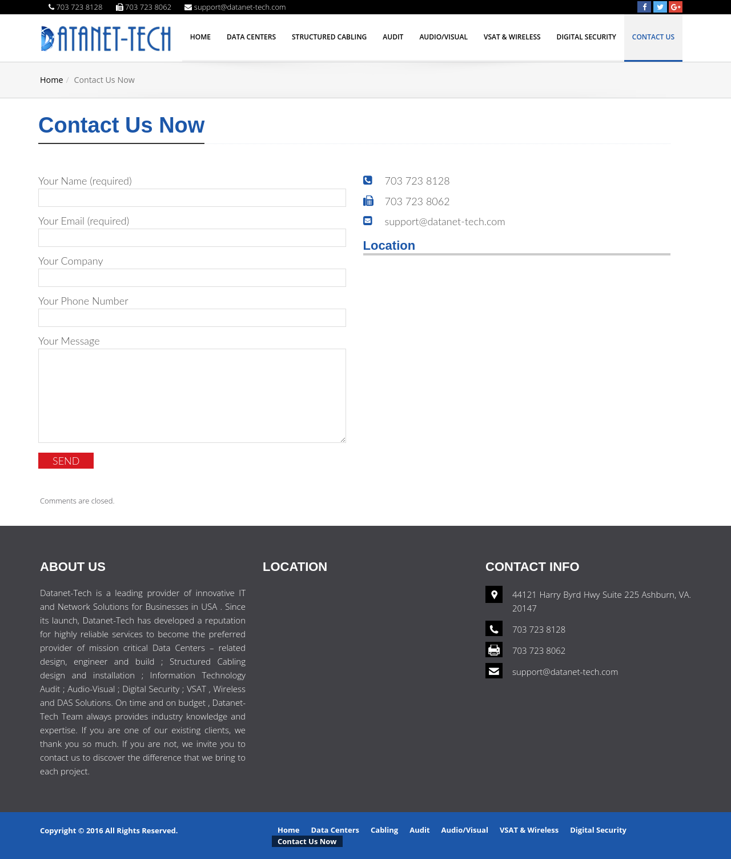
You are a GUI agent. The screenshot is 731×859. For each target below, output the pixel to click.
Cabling (384, 830)
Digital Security (586, 37)
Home (200, 37)
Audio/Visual (443, 37)
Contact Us (653, 37)
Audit (393, 37)
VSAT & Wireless (512, 37)
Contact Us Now (307, 841)
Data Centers (251, 37)
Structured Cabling (329, 37)
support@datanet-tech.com (565, 671)
